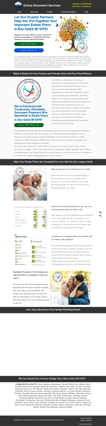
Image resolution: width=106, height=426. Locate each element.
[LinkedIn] (100, 212)
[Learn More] (29, 50)
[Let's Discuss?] (29, 44)
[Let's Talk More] (29, 125)
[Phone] (100, 216)
